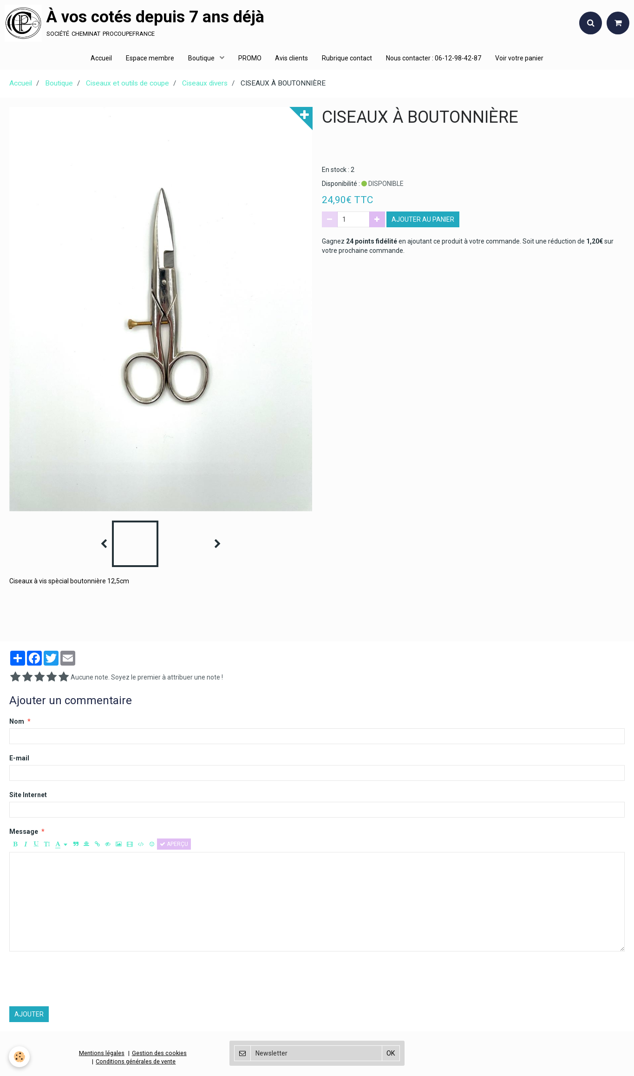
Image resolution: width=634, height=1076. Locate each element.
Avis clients (291, 58)
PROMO (249, 58)
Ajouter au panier (423, 220)
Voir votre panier (520, 58)
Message (23, 832)
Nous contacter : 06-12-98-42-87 (434, 58)
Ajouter (29, 1015)
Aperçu (174, 845)
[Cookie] (19, 1056)
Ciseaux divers (205, 84)
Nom (16, 722)
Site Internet (28, 795)
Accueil (101, 58)
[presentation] (79, 980)
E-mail (19, 759)
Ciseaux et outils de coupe (127, 84)
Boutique (202, 58)
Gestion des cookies (159, 1053)
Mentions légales (101, 1053)
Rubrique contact (347, 58)
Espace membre (150, 58)
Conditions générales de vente (136, 1062)
